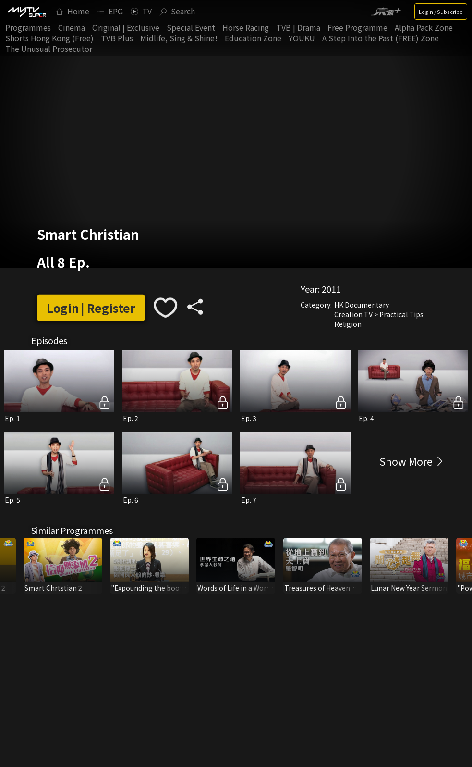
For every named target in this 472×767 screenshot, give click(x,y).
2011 (331, 289)
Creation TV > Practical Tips (379, 314)
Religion (348, 324)
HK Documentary (361, 304)
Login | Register (91, 307)
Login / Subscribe (441, 11)
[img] (26, 11)
